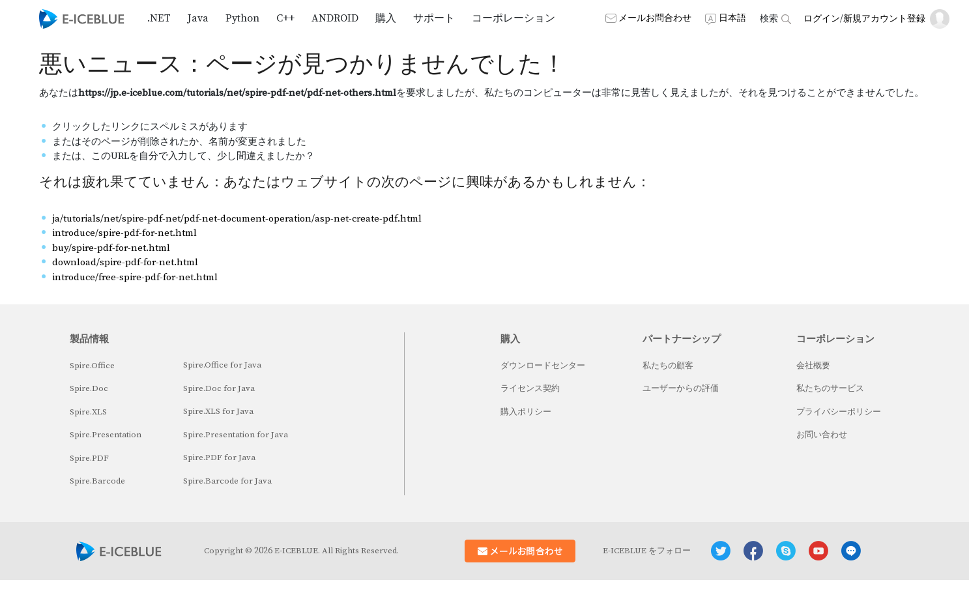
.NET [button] (159, 18)
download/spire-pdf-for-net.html (125, 262)
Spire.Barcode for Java (227, 481)
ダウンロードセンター (542, 365)
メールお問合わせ (654, 18)
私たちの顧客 (668, 365)
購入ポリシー (525, 412)
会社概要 (813, 365)
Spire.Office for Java (222, 365)
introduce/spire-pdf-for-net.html (124, 233)
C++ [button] (285, 18)
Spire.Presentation (105, 434)
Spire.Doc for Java (219, 388)
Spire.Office (92, 365)
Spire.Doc (89, 388)
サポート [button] (434, 18)
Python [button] (242, 18)
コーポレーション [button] (513, 18)
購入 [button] (385, 18)
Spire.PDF (89, 458)
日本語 (732, 18)
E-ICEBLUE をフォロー (647, 550)
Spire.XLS (88, 412)
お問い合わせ (821, 434)
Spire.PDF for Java (219, 457)
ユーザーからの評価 (681, 388)
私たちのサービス (830, 388)
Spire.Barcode (97, 481)
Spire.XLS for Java (218, 411)
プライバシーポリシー (838, 412)
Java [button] (198, 18)
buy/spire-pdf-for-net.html (111, 248)
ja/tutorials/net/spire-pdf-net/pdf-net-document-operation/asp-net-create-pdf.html (237, 218)
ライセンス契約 (530, 388)
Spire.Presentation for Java (235, 434)
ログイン (821, 19)
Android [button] (334, 18)
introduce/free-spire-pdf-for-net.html (135, 277)
